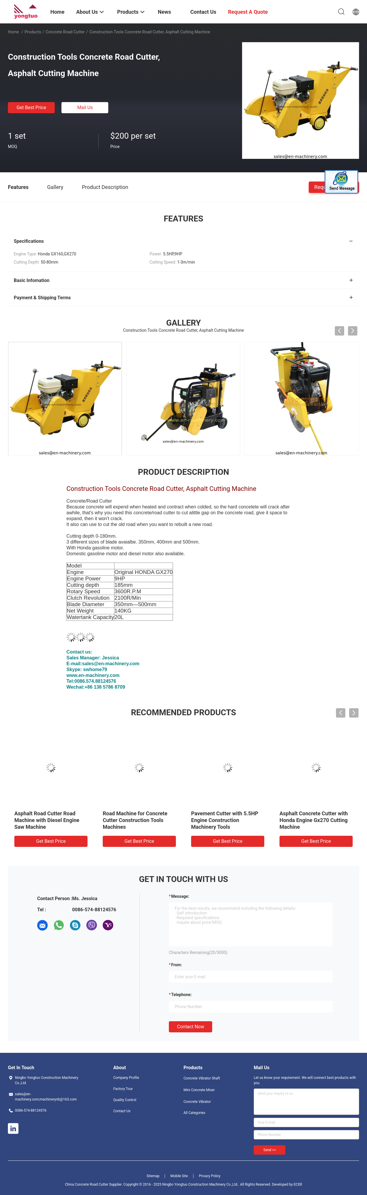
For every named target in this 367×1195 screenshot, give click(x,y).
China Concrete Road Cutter (86, 1184)
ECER (298, 1184)
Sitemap (153, 1176)
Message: (180, 896)
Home (13, 32)
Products (33, 32)
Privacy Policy (209, 1176)
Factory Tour (123, 1089)
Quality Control (124, 1100)
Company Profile (126, 1078)
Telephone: (181, 994)
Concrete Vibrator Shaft (202, 1078)
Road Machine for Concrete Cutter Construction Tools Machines (135, 820)
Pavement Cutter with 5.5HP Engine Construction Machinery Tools (224, 820)
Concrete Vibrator (197, 1102)
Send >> (269, 1150)
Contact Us (122, 1111)
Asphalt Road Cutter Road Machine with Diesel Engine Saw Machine (46, 820)
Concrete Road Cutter (65, 32)
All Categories (194, 1113)
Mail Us (85, 107)
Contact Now (190, 1026)
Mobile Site (179, 1176)
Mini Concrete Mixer (199, 1090)
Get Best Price (31, 107)
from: (176, 964)
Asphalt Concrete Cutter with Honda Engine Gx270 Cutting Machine (313, 820)
